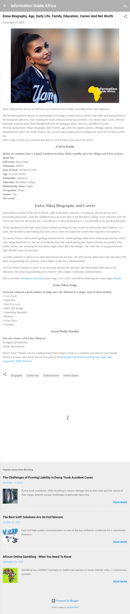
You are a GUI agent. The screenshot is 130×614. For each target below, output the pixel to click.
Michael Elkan (73, 607)
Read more (120, 502)
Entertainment (51, 375)
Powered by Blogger (65, 600)
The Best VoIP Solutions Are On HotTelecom (33, 517)
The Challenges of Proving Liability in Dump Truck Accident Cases (48, 477)
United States (71, 375)
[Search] (125, 7)
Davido (117, 278)
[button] (125, 17)
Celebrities (33, 375)
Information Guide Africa (33, 5)
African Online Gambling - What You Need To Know (37, 556)
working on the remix (31, 278)
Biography (16, 375)
